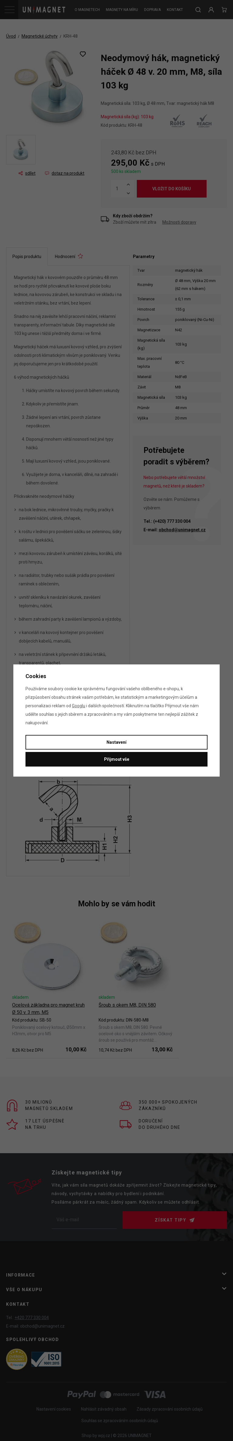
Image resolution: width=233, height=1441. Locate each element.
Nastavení (116, 742)
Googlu (78, 705)
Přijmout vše (116, 759)
